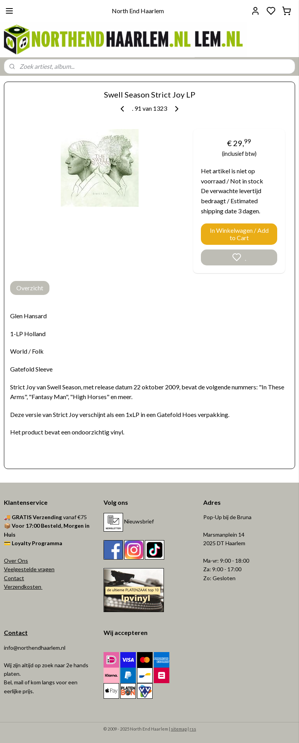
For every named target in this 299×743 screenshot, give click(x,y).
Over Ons (16, 560)
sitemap (179, 728)
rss (193, 728)
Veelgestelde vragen (29, 569)
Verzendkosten (23, 586)
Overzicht (29, 287)
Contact (14, 578)
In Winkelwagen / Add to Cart (239, 234)
